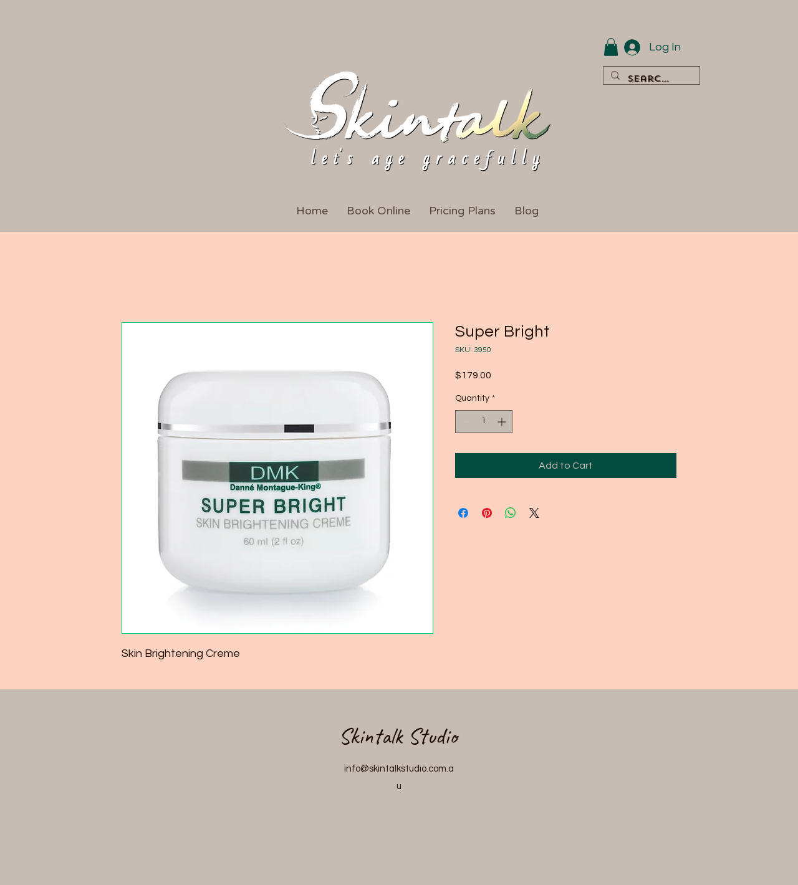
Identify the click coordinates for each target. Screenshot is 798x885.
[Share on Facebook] (463, 512)
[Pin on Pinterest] (486, 512)
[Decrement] (465, 422)
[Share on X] (534, 512)
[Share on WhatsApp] (510, 512)
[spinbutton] (484, 422)
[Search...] (650, 79)
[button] (610, 47)
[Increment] (503, 422)
